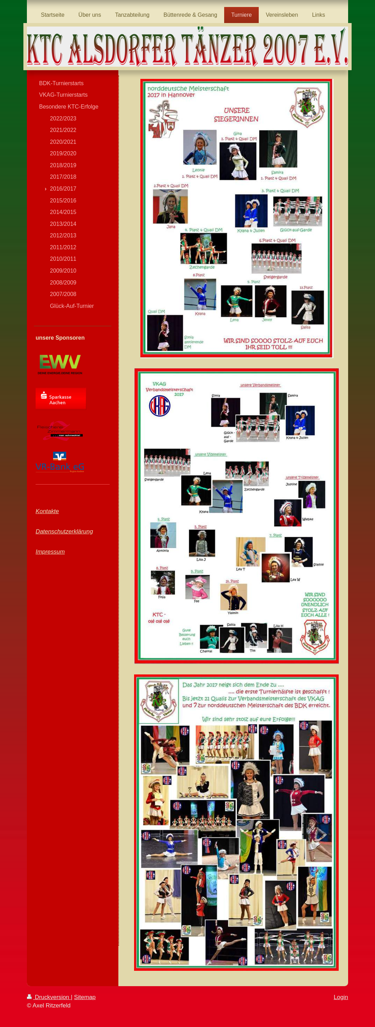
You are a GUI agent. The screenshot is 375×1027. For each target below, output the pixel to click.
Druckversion (49, 997)
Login (341, 997)
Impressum (50, 551)
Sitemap (85, 997)
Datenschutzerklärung (64, 531)
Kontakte (47, 511)
